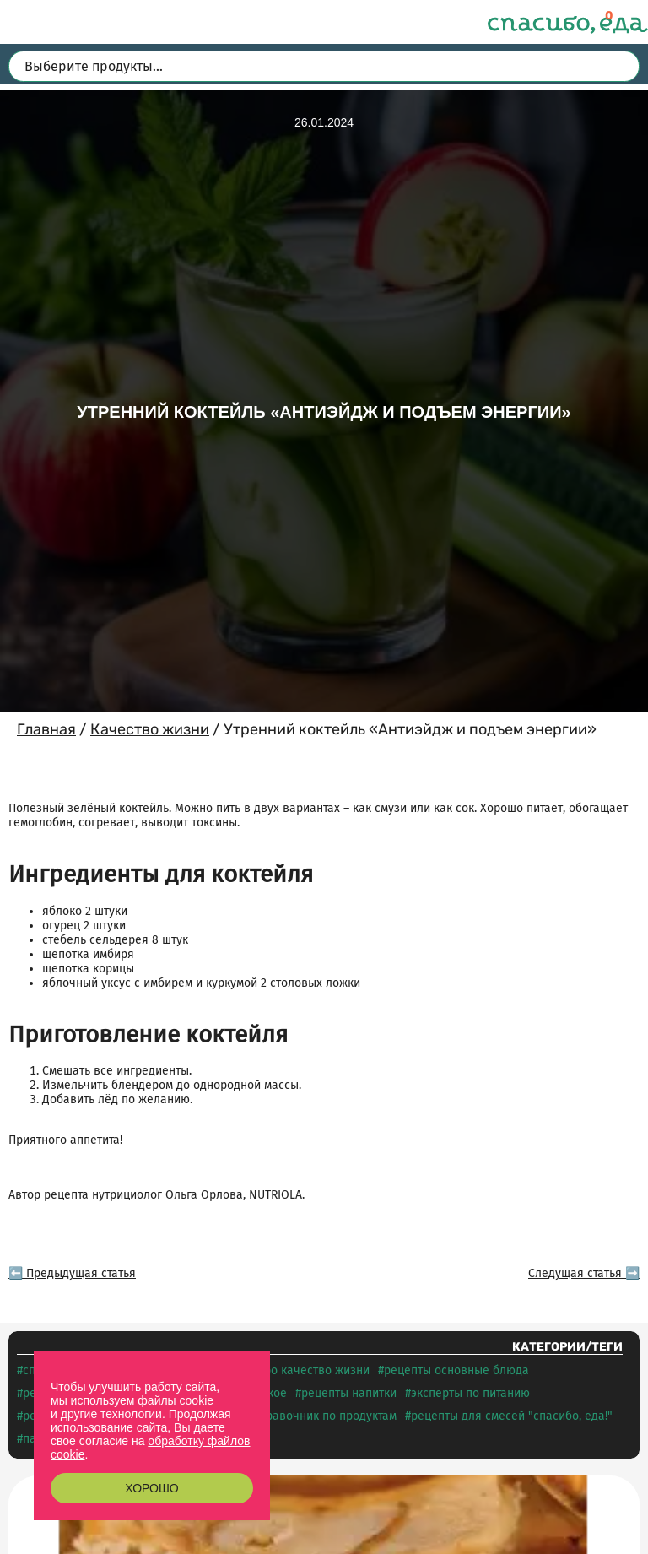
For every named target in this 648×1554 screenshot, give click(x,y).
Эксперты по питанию (470, 1393)
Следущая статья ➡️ (584, 1273)
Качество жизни (149, 729)
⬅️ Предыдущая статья (72, 1273)
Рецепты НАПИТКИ (349, 1393)
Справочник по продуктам (325, 1416)
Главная (46, 729)
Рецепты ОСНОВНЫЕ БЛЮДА (456, 1370)
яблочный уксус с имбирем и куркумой (151, 983)
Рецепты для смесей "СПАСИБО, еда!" (512, 1416)
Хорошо (151, 1488)
